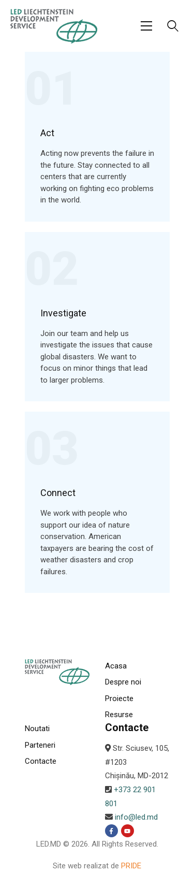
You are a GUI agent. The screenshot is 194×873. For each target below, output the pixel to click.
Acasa (116, 666)
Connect (58, 493)
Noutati (37, 728)
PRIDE (131, 865)
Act (47, 133)
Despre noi (123, 682)
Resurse (119, 714)
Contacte (40, 761)
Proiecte (119, 698)
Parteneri (40, 745)
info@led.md (136, 817)
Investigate (63, 313)
